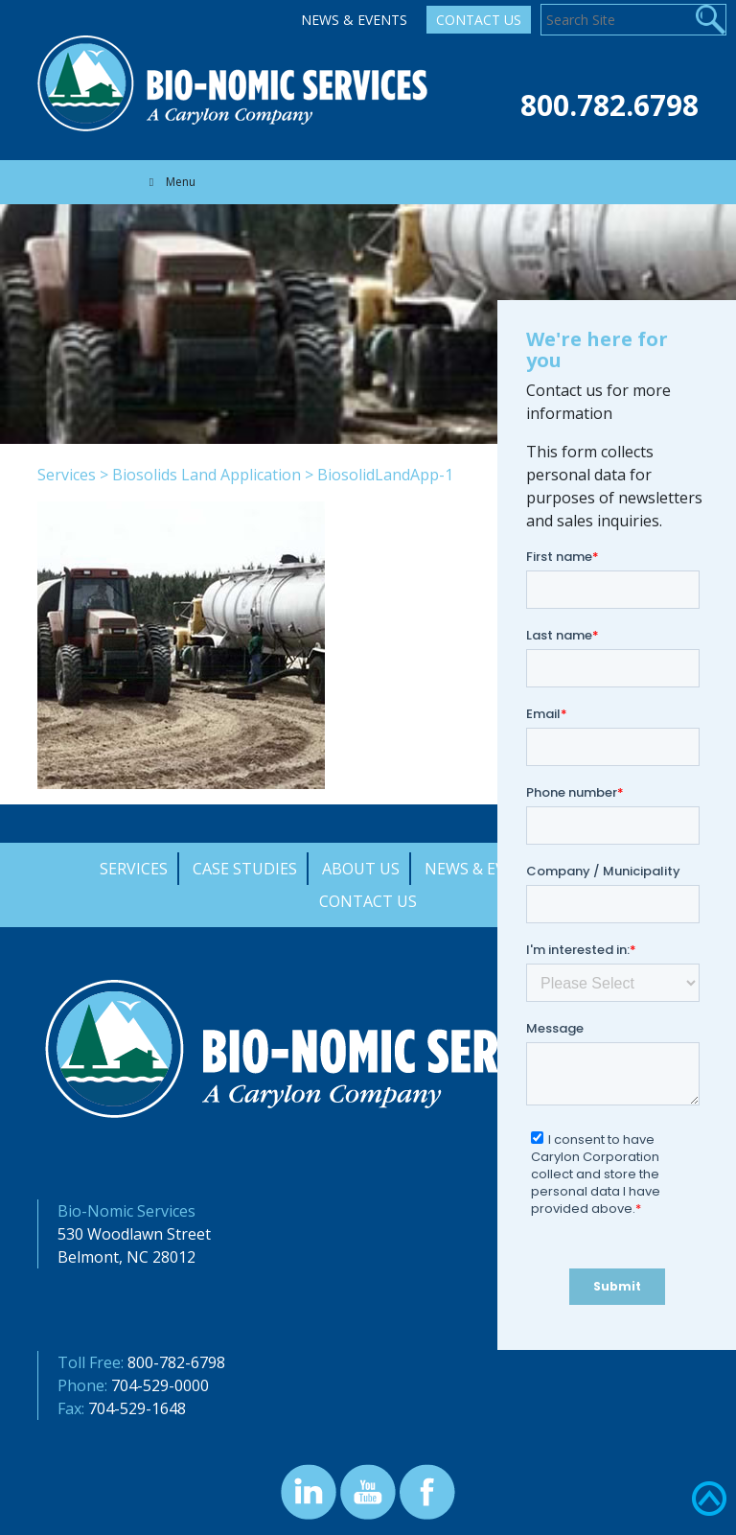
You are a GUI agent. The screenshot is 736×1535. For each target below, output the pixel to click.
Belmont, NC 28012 (127, 1257)
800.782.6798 (609, 105)
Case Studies (245, 868)
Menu (170, 182)
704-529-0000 (160, 1385)
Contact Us (478, 20)
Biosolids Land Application (206, 474)
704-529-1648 (137, 1408)
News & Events (354, 20)
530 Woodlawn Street (134, 1233)
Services (66, 474)
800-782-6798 (176, 1362)
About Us (361, 868)
